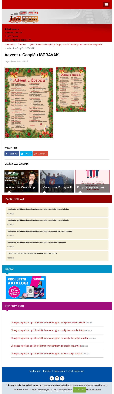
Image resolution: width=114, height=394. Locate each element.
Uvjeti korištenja (76, 371)
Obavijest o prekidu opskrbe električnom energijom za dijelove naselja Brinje (51, 330)
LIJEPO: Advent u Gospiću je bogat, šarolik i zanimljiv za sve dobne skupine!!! (65, 44)
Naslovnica (9, 44)
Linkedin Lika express (57, 378)
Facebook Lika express (52, 378)
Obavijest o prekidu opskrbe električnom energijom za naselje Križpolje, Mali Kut (53, 338)
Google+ (40, 153)
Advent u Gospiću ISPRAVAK (31, 54)
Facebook (12, 153)
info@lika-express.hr (21, 39)
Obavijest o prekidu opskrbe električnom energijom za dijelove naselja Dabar (51, 322)
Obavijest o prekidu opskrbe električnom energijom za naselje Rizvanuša (49, 345)
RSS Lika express (62, 378)
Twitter (26, 153)
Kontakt (47, 371)
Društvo (22, 44)
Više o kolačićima (93, 389)
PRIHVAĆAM (79, 389)
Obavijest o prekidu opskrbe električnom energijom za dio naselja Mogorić (50, 353)
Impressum (59, 371)
